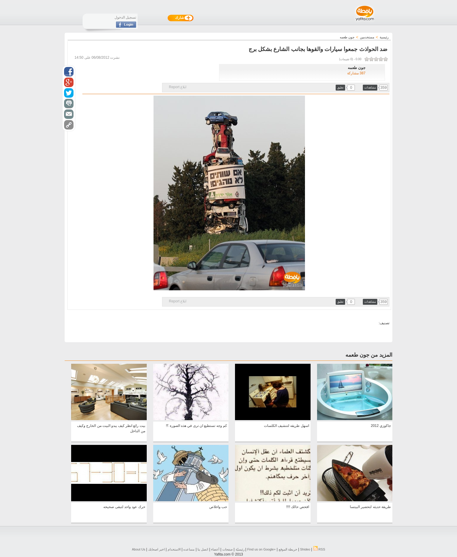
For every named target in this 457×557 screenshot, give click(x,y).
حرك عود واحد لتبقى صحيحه (124, 507)
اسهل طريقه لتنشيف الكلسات (286, 426)
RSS (319, 549)
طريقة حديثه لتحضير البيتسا (370, 507)
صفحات (227, 549)
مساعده (189, 549)
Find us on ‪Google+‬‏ (261, 549)
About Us (138, 549)
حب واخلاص (218, 507)
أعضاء (215, 549)
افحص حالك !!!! (297, 507)
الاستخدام (174, 549)
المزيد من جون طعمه (368, 355)
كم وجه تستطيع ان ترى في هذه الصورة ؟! (196, 426)
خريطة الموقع (288, 549)
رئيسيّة (240, 549)
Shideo (305, 549)
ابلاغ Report (177, 87)
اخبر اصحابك (156, 549)
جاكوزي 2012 (381, 426)
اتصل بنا (203, 549)
